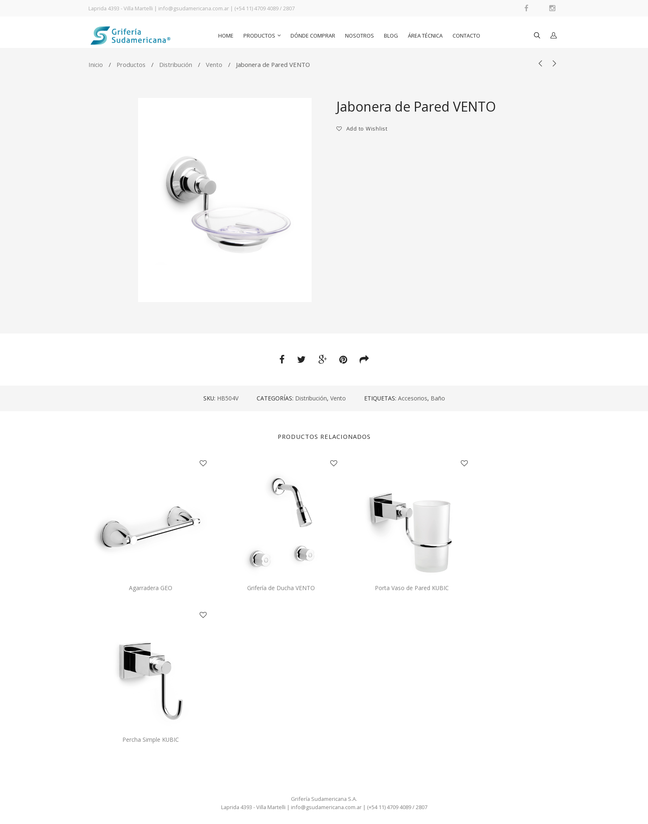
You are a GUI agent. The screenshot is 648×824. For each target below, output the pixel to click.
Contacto (466, 35)
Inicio (95, 64)
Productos (259, 35)
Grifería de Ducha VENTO (281, 588)
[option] (225, 200)
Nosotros (359, 35)
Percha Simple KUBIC (150, 739)
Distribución (175, 64)
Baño (438, 398)
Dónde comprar (313, 35)
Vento (214, 64)
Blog (391, 35)
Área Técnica (425, 35)
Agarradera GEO (150, 588)
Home (225, 35)
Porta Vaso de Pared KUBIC (412, 588)
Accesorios (412, 398)
